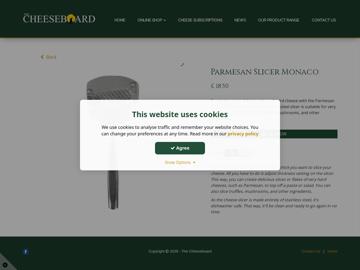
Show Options (180, 162)
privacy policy (243, 134)
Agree (180, 148)
